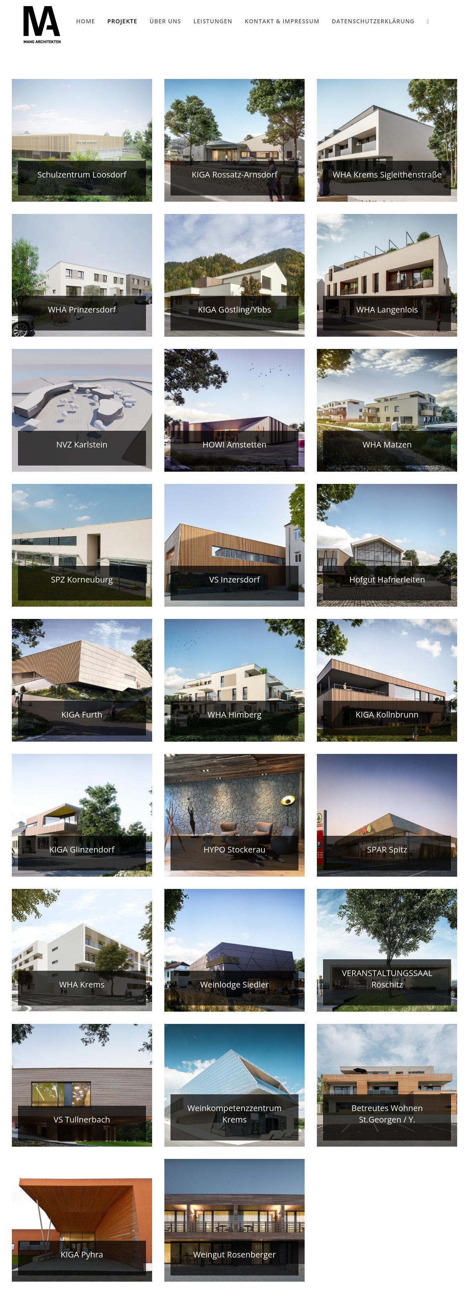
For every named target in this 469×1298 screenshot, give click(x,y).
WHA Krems (82, 984)
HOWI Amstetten (234, 444)
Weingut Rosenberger (234, 1254)
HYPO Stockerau (235, 849)
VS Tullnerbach (82, 1119)
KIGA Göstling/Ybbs (234, 309)
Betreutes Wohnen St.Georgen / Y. (387, 1113)
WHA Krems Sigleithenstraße (387, 174)
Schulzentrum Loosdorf (81, 174)
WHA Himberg (235, 714)
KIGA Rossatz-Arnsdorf (235, 174)
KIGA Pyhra (82, 1254)
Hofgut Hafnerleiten (387, 579)
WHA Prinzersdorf (82, 309)
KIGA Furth (81, 714)
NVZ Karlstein (81, 444)
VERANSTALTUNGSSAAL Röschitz (387, 978)
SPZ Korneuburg (81, 579)
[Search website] (428, 21)
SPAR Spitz (387, 849)
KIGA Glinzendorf (81, 849)
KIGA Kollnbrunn (387, 714)
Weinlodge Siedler (234, 984)
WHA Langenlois (387, 309)
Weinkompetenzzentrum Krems (234, 1113)
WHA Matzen (387, 444)
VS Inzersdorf (234, 579)
